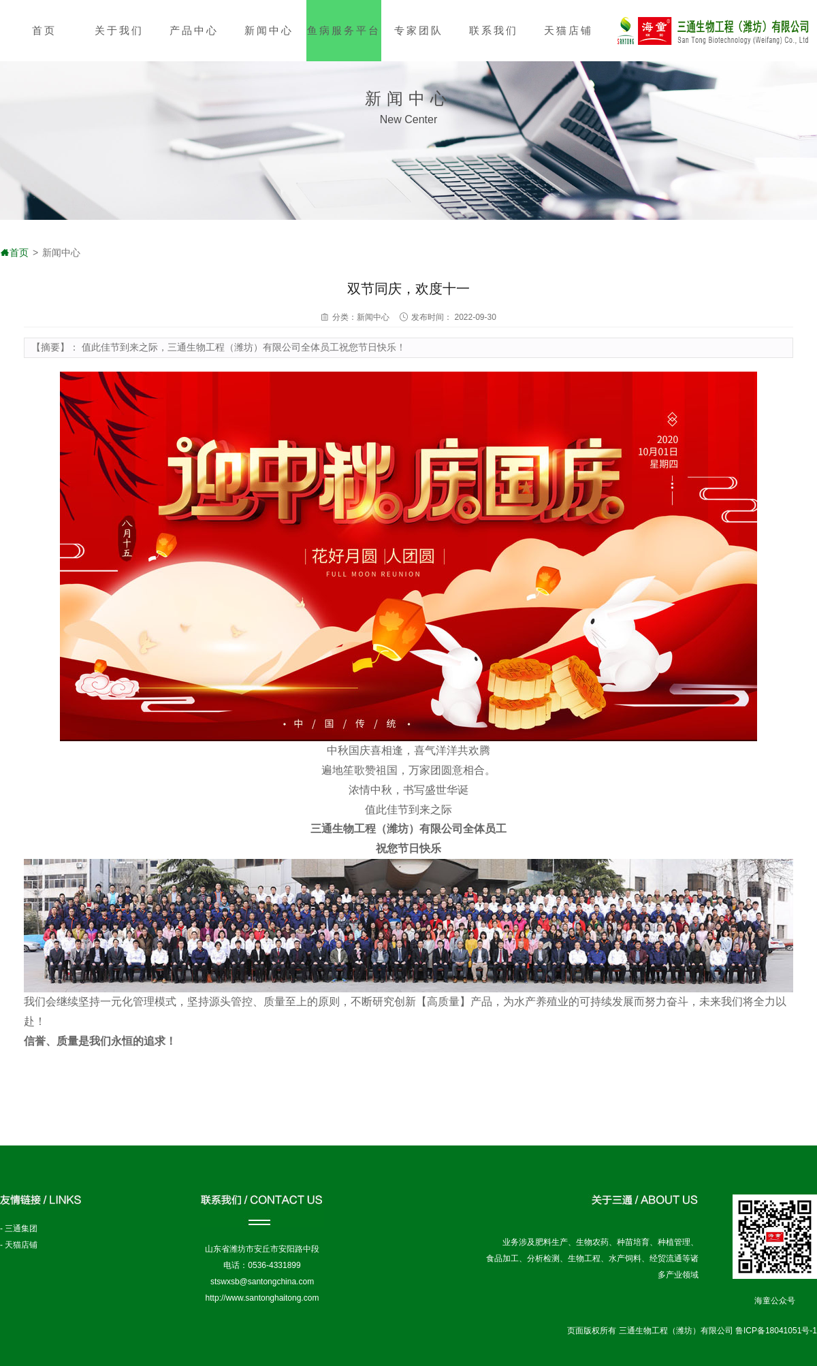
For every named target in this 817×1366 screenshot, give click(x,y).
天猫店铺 (568, 30)
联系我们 (493, 30)
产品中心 (194, 30)
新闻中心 (268, 30)
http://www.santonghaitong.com (262, 1298)
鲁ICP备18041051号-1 (776, 1330)
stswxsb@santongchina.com (262, 1281)
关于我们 (119, 30)
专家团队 (418, 30)
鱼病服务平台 (344, 30)
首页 (44, 30)
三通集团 (21, 1228)
